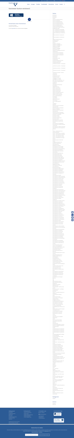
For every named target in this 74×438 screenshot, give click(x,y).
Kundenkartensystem (56, 76)
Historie (54, 314)
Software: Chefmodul (56, 86)
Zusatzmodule (55, 393)
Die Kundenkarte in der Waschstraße (58, 241)
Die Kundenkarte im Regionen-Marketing (59, 126)
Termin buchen (55, 100)
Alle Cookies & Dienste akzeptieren (31, 434)
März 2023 (54, 404)
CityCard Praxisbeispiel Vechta (57, 25)
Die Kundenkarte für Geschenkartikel (58, 158)
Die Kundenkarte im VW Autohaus (58, 222)
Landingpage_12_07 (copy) (57, 78)
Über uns (54, 386)
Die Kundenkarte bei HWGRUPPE (58, 149)
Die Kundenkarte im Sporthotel (57, 211)
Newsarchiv (54, 365)
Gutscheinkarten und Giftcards (57, 313)
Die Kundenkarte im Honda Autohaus (58, 181)
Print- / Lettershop (55, 368)
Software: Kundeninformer (57, 90)
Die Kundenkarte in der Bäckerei (57, 230)
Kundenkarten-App (12, 417)
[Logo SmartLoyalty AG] (20, 4)
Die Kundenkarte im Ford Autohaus (58, 180)
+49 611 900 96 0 (42, 412)
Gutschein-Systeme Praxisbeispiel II (58, 53)
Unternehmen (55, 387)
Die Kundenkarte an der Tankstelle (58, 146)
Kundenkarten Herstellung (57, 344)
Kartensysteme (55, 57)
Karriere (54, 318)
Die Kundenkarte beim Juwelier (57, 155)
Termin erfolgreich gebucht (57, 101)
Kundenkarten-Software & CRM (57, 349)
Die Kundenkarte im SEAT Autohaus (58, 206)
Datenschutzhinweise (35, 432)
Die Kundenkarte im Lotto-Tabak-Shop (58, 191)
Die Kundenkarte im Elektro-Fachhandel (59, 176)
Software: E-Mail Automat (56, 89)
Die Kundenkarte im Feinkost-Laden (58, 178)
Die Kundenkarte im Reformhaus (58, 202)
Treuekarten (54, 103)
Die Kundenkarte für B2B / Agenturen (58, 157)
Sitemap (54, 378)
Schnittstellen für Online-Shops (57, 84)
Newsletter (54, 366)
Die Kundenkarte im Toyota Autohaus (58, 219)
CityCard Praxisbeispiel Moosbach (58, 22)
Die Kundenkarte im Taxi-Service (57, 216)
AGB (53, 280)
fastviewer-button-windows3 (19, 8)
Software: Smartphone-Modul (57, 93)
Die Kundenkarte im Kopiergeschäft (58, 123)
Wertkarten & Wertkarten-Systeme (58, 392)
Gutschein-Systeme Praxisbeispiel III (58, 54)
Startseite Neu (55, 381)
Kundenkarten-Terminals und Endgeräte (59, 353)
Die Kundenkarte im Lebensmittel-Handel (59, 190)
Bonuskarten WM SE (56, 118)
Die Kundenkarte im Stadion (57, 212)
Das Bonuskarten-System (56, 296)
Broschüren (54, 291)
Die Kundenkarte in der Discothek (58, 231)
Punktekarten (55, 82)
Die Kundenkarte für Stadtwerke (57, 159)
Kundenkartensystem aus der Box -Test (59, 357)
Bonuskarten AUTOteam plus (57, 117)
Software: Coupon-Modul (56, 87)
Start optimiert (55, 97)
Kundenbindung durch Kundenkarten (58, 328)
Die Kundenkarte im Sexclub (57, 207)
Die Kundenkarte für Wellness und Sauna (59, 160)
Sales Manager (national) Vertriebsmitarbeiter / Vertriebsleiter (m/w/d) (58, 371)
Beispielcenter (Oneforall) (56, 284)
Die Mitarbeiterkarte (56, 258)
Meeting (54, 364)
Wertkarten (54, 104)
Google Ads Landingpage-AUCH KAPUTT (59, 50)
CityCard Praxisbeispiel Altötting (57, 19)
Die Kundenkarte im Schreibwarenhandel (59, 205)
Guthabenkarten (55, 51)
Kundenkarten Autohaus (56, 75)
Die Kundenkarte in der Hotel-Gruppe (58, 234)
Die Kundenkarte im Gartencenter (58, 272)
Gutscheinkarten (55, 55)
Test (53, 102)
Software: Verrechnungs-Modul (57, 94)
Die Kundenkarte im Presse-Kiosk (58, 201)
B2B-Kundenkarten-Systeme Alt (57, 282)
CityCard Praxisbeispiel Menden (57, 21)
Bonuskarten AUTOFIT (56, 115)
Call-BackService (57, 414)
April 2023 (54, 403)
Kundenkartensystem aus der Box (58, 356)
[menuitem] (28, 4)
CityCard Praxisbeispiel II (56, 20)
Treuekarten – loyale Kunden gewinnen (59, 385)
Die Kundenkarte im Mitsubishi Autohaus (59, 195)
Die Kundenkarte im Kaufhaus (57, 185)
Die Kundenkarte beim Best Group (58, 153)
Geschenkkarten (55, 41)
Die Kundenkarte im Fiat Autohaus (58, 179)
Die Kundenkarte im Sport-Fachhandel (58, 210)
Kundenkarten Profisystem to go (58, 345)
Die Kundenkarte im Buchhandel (57, 170)
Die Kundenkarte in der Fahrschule (58, 273)
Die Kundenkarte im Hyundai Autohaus (59, 182)
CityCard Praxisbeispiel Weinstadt (58, 26)
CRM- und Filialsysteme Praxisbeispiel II (59, 30)
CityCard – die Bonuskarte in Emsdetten (59, 133)
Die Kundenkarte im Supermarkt (57, 213)
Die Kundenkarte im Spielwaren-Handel (59, 209)
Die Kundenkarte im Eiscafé (57, 175)
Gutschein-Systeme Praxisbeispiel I (58, 52)
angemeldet (13, 28)
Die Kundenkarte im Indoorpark (57, 184)
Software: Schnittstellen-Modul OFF (58, 92)
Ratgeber (54, 369)
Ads (53, 279)
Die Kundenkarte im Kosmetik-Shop (58, 189)
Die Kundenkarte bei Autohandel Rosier (59, 148)
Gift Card (54, 42)
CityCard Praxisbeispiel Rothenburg (58, 23)
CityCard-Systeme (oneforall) (57, 294)
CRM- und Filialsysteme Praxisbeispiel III (59, 31)
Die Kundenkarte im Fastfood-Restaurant (59, 177)
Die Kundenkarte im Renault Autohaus (58, 203)
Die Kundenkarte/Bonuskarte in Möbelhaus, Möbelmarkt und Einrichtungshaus (57, 255)
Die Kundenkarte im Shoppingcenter (58, 208)
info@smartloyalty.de (43, 414)
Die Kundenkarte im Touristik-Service (58, 218)
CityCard (54, 18)
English (63, 0)
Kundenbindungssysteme (56, 62)
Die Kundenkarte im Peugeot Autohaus (59, 200)
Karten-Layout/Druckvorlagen (57, 319)
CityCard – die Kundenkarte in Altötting (59, 134)
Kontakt (54, 327)
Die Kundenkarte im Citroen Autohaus (58, 171)
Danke (54, 295)
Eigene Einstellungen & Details (44, 434)
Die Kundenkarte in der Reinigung (58, 240)
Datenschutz (46, 431)
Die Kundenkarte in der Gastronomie (58, 233)
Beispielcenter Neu (55, 285)
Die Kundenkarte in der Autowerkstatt (58, 229)
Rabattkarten (55, 83)
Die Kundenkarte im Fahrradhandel (58, 271)
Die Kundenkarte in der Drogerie (57, 276)
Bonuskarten (55, 15)
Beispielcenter (55, 283)
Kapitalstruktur (55, 317)
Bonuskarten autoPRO (56, 116)
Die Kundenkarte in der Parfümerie (58, 237)
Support (54, 382)
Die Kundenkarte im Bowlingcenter (58, 169)
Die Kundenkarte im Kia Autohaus (58, 186)
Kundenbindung (55, 59)
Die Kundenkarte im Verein (57, 220)
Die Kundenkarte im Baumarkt (57, 165)
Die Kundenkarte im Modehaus (57, 196)
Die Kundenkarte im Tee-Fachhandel (58, 217)
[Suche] (64, 4)
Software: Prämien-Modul (56, 91)
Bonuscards (10, 415)
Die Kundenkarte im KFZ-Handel (57, 302)
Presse (54, 367)
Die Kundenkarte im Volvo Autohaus (58, 221)
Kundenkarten (55, 74)
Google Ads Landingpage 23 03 (57, 44)
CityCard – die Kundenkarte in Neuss (58, 135)
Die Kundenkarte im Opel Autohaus (58, 197)
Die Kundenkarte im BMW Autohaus (58, 168)
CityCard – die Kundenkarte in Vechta (58, 136)
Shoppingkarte (55, 85)
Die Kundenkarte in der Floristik (57, 232)
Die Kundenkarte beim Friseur (57, 154)
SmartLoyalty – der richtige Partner (58, 379)
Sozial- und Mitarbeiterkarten (57, 380)
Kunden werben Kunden (56, 58)
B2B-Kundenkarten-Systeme (57, 281)
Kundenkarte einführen (56, 338)
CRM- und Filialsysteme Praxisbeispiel (58, 29)
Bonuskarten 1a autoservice (57, 114)
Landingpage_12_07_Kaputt (57, 79)
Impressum (54, 315)
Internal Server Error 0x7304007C (58, 316)
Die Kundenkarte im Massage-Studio (58, 192)
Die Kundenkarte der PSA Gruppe (58, 156)
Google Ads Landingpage (56, 43)
